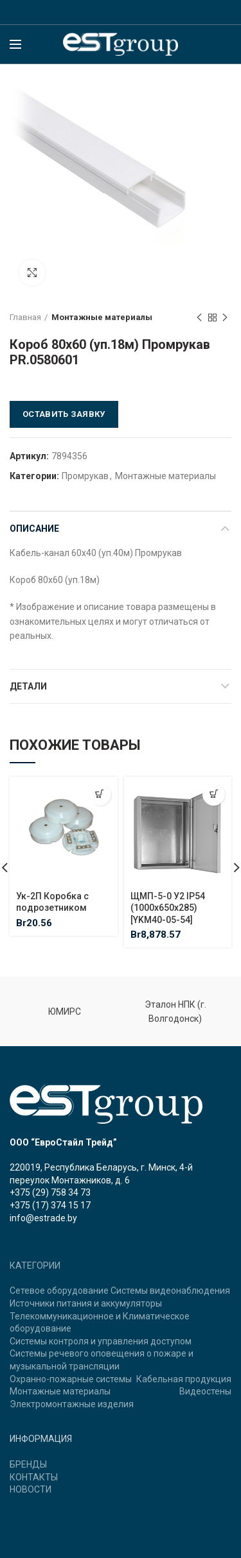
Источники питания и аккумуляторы (86, 1303)
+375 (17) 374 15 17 (50, 1205)
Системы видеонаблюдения (170, 1290)
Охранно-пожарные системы (71, 1379)
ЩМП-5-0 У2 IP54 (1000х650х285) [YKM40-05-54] (167, 907)
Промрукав (85, 476)
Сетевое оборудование (59, 1290)
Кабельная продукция (183, 1379)
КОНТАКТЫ (34, 1477)
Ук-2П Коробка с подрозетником (52, 902)
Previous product (199, 318)
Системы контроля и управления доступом (101, 1341)
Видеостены (205, 1391)
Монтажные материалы (101, 317)
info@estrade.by (43, 1218)
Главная (25, 317)
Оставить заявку (63, 414)
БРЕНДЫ (28, 1464)
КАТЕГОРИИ (35, 1265)
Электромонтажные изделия (72, 1404)
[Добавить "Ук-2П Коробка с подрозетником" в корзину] (100, 794)
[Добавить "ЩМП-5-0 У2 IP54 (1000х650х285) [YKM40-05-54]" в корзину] (213, 794)
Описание (34, 528)
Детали (28, 686)
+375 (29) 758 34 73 (50, 1192)
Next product (225, 318)
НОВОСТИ (30, 1489)
